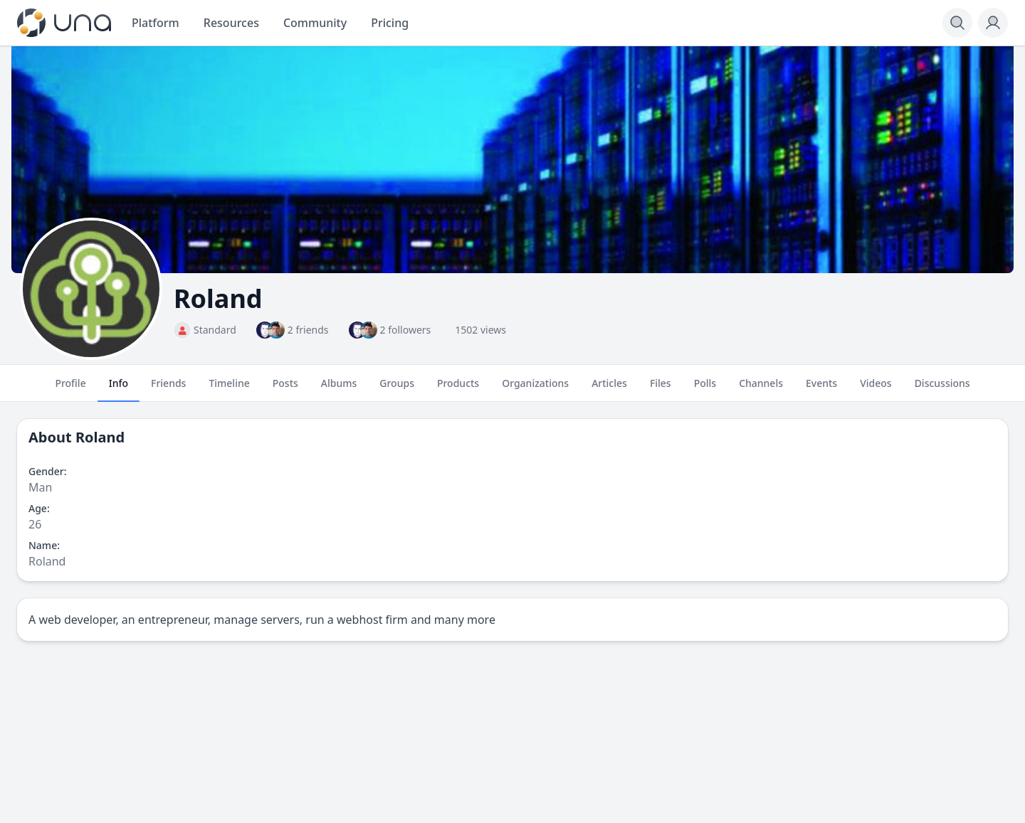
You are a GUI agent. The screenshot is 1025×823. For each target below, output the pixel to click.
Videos (875, 389)
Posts (285, 389)
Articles (609, 389)
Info (119, 389)
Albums (339, 389)
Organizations (535, 389)
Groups (397, 389)
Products (458, 389)
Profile (70, 389)
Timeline (229, 389)
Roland (100, 437)
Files (660, 389)
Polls (705, 389)
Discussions (942, 389)
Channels (760, 389)
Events (821, 389)
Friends (168, 389)
